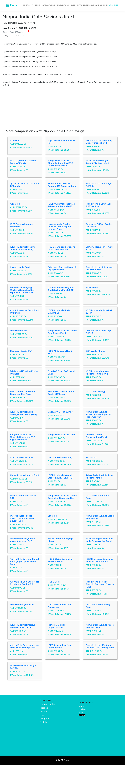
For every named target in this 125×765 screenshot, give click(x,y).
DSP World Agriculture (22, 604)
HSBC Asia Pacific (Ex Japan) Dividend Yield (97, 161)
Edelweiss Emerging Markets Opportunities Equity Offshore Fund (22, 290)
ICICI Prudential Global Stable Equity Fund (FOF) (61, 476)
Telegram (44, 718)
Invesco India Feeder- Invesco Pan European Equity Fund (22, 518)
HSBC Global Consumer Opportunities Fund (22, 392)
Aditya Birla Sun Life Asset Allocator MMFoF (100, 476)
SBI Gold (52, 516)
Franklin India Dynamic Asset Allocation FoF (22, 539)
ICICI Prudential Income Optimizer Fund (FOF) (22, 248)
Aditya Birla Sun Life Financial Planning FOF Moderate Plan (98, 414)
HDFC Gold (54, 582)
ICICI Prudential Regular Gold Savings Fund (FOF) (61, 288)
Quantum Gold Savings (60, 412)
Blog (73, 5)
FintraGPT (27, 5)
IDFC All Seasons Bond (22, 457)
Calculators (63, 5)
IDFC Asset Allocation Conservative (59, 646)
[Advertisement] (62, 107)
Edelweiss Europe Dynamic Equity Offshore (62, 268)
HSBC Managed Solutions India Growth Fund (61, 248)
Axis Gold (15, 204)
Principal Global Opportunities (56, 626)
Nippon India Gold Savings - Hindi (92, 5)
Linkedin (44, 711)
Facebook (44, 708)
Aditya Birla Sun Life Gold (61, 434)
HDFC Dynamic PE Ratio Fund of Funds (23, 161)
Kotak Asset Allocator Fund (24, 475)
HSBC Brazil (92, 287)
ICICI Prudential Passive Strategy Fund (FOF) (22, 626)
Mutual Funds (48, 5)
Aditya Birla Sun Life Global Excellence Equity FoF (24, 583)
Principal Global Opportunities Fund (96, 435)
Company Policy (47, 704)
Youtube (44, 722)
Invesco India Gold (20, 267)
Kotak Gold (91, 457)
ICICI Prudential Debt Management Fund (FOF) (23, 413)
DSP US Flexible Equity (60, 457)
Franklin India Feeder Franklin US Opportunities (62, 184)
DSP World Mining (95, 351)
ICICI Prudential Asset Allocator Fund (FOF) (97, 372)
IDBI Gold (15, 140)
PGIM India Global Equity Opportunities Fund (99, 141)
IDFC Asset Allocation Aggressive (59, 605)
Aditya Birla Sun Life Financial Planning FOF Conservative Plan (60, 163)
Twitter (43, 715)
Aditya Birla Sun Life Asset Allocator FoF (100, 626)
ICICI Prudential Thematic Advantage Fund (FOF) (61, 205)
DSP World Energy (95, 391)
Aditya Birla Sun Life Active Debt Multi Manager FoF (24, 646)
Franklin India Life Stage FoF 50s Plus (98, 205)
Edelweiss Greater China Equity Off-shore (61, 392)
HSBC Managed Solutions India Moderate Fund (99, 560)
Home (37, 5)
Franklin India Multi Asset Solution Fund (99, 268)
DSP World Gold (18, 330)
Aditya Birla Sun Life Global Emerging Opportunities (62, 496)
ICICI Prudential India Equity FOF (59, 311)
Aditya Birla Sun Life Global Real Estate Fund (62, 331)
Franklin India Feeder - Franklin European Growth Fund (100, 584)
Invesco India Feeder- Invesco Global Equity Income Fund (59, 226)
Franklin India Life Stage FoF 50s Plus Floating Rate (100, 646)
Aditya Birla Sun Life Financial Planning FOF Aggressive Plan (22, 437)
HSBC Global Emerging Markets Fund (60, 560)
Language (113, 5)
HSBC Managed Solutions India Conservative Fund (99, 539)
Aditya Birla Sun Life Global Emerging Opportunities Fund (24, 561)
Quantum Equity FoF (21, 351)
